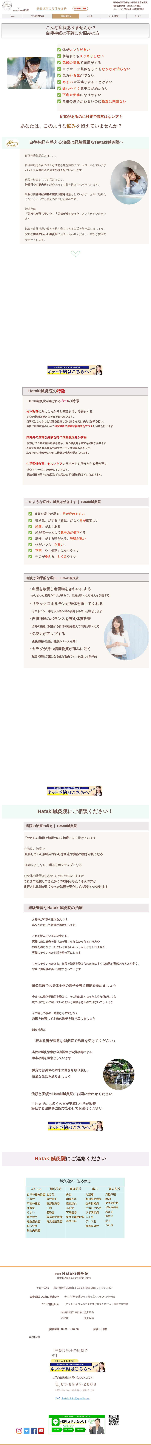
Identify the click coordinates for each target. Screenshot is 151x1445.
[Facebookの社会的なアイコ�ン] (34, 1431)
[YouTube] (41, 1431)
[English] (80, 9)
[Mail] (58, 1398)
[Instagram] (19, 1431)
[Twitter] (26, 1431)
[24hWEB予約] (65, 1360)
